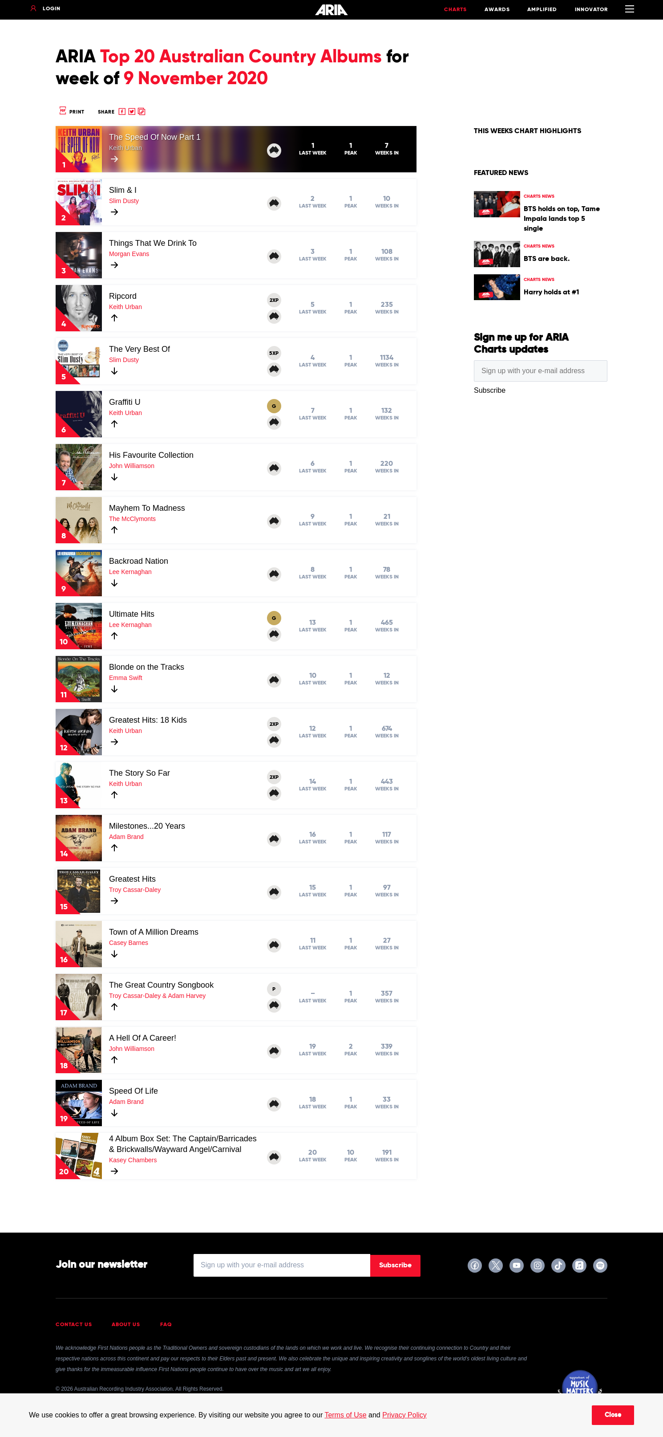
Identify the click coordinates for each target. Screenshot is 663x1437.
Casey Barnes (128, 942)
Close (613, 1415)
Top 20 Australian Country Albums (241, 57)
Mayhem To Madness (147, 508)
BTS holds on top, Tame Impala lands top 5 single (562, 219)
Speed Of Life (133, 1091)
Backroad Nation (138, 561)
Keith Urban (125, 147)
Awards (497, 9)
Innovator (591, 9)
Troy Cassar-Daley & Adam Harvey (157, 995)
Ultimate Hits (131, 614)
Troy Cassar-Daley (135, 889)
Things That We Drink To (153, 243)
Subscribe (395, 1265)
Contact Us (74, 1324)
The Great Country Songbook (161, 985)
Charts (455, 9)
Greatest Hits (132, 879)
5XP (274, 353)
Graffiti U (125, 402)
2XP (274, 300)
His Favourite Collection (151, 455)
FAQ (166, 1324)
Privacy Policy (404, 1415)
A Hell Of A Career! (142, 1038)
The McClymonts (132, 518)
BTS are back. (547, 259)
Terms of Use (345, 1415)
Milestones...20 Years (147, 826)
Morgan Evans (129, 253)
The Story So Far (139, 773)
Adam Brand (126, 836)
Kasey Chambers (133, 1160)
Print (71, 112)
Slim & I (123, 190)
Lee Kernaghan (130, 571)
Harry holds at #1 (551, 292)
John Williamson (131, 465)
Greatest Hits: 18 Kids (148, 720)
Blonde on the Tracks (146, 667)
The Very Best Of (139, 349)
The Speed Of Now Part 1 (155, 137)
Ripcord (123, 296)
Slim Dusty (124, 200)
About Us (126, 1324)
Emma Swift (125, 677)
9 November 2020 (196, 79)
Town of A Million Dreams (153, 932)
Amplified (542, 9)
